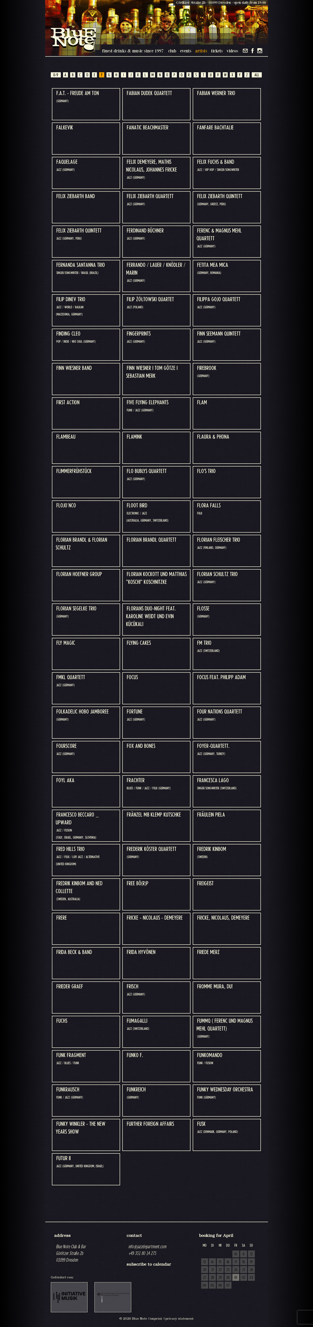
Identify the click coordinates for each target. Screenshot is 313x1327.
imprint (156, 1318)
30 (228, 1278)
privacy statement (179, 1318)
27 (204, 1278)
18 (243, 1262)
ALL (256, 75)
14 (212, 1262)
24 (235, 1270)
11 (243, 1254)
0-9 (55, 75)
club (172, 50)
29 (220, 1278)
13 (204, 1262)
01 (235, 1278)
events (185, 50)
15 (220, 1262)
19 (251, 1262)
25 (243, 1270)
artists (201, 50)
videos (232, 50)
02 (243, 1278)
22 (220, 1270)
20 (204, 1270)
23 (228, 1270)
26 (251, 1270)
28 (212, 1278)
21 (212, 1270)
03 (251, 1278)
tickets (217, 50)
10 (235, 1254)
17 (236, 1262)
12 (251, 1254)
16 (228, 1262)
